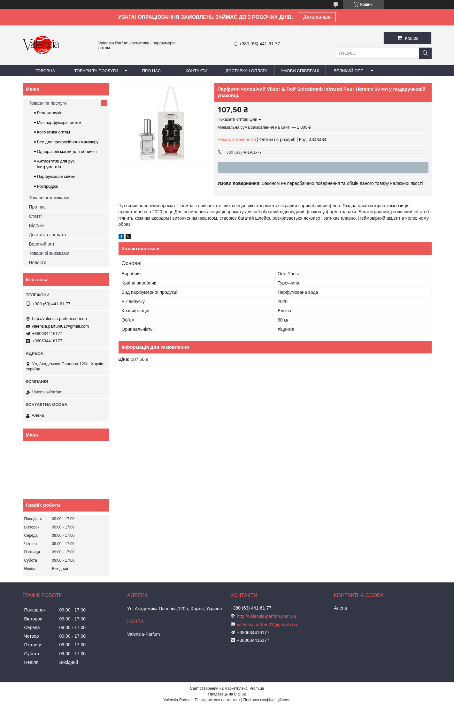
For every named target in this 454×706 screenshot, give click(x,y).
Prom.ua (257, 688)
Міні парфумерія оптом (59, 122)
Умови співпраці (300, 70)
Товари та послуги (96, 70)
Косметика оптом (53, 132)
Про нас (151, 70)
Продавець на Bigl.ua (227, 694)
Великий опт (348, 70)
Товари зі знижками (49, 197)
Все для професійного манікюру (68, 142)
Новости (37, 262)
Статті (35, 216)
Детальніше (317, 17)
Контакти (196, 70)
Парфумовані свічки (56, 176)
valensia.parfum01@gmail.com (60, 326)
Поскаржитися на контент (217, 700)
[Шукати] (425, 53)
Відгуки (36, 225)
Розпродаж (47, 186)
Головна (45, 70)
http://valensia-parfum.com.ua (59, 318)
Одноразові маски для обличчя (67, 151)
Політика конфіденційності (267, 700)
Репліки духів (50, 112)
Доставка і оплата (247, 70)
